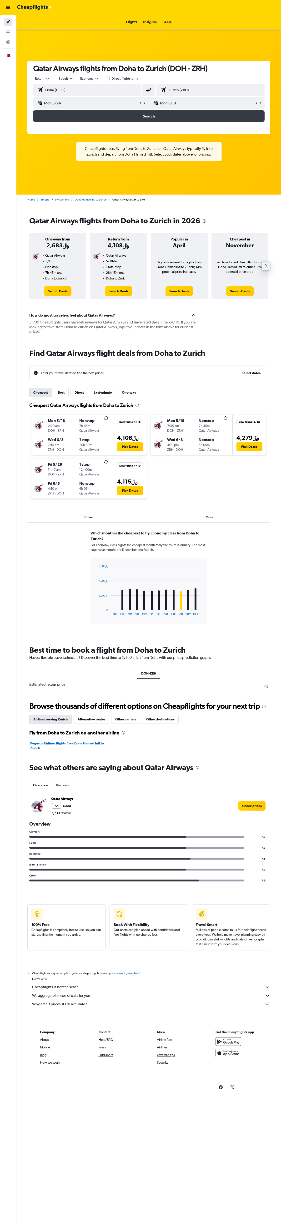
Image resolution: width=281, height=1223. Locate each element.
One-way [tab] (129, 392)
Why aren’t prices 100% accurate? (151, 1004)
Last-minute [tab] (103, 392)
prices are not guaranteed (124, 973)
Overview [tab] (40, 785)
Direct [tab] (79, 392)
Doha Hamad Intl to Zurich (91, 199)
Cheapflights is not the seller (151, 987)
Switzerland (62, 199)
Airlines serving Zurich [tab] (50, 719)
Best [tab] (61, 392)
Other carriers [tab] (125, 719)
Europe (45, 199)
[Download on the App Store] (228, 1053)
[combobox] (89, 78)
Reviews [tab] (62, 785)
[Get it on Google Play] (228, 1041)
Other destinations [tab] (160, 719)
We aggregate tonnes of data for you (151, 995)
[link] (57, 291)
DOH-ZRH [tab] (148, 673)
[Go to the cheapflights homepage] (34, 7)
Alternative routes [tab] (91, 719)
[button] (8, 7)
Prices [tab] (88, 517)
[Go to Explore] (8, 42)
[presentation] (204, 221)
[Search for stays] (8, 32)
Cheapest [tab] (40, 392)
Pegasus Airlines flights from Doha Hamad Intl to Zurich (67, 745)
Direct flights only (124, 78)
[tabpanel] (148, 582)
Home (31, 199)
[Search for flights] (8, 22)
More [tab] (209, 517)
